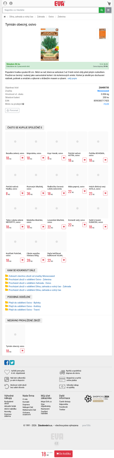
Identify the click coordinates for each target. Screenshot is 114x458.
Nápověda (63, 404)
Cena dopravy (100, 66)
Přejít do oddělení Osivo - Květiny (25, 306)
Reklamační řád (29, 410)
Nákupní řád (28, 407)
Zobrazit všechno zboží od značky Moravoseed (32, 276)
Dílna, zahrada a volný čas (21, 16)
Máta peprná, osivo (76, 186)
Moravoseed (103, 91)
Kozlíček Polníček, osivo (13, 254)
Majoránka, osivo (34, 153)
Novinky (7, 412)
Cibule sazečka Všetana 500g (33, 254)
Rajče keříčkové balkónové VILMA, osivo (55, 255)
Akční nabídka (10, 409)
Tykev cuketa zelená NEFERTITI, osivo (14, 221)
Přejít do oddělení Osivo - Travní (24, 309)
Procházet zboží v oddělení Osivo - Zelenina (30, 279)
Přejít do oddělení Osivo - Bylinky (25, 302)
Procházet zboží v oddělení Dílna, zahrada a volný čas (35, 290)
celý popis (72, 78)
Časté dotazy (64, 402)
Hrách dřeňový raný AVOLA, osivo (97, 187)
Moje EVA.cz (46, 402)
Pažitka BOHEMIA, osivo (97, 154)
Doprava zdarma (7, 415)
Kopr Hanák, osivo (55, 153)
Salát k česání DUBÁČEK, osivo (96, 221)
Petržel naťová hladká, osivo (12, 187)
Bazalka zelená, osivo (15, 153)
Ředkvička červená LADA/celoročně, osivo (56, 188)
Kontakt (26, 402)
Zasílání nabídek (44, 413)
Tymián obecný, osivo (15, 346)
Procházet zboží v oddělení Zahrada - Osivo (30, 283)
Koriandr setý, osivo (76, 220)
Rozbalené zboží (8, 403)
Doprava (26, 405)
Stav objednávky (46, 405)
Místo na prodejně (57, 104)
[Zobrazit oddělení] (108, 10)
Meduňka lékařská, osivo (35, 221)
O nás (25, 399)
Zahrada (41, 16)
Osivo (51, 16)
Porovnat (12, 110)
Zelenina (61, 16)
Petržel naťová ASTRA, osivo (74, 154)
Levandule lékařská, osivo (56, 221)
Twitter (62, 410)
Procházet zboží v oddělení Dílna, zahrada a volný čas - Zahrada (40, 286)
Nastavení (45, 409)
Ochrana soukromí (27, 414)
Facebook (63, 407)
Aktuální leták (10, 406)
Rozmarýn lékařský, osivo (35, 187)
